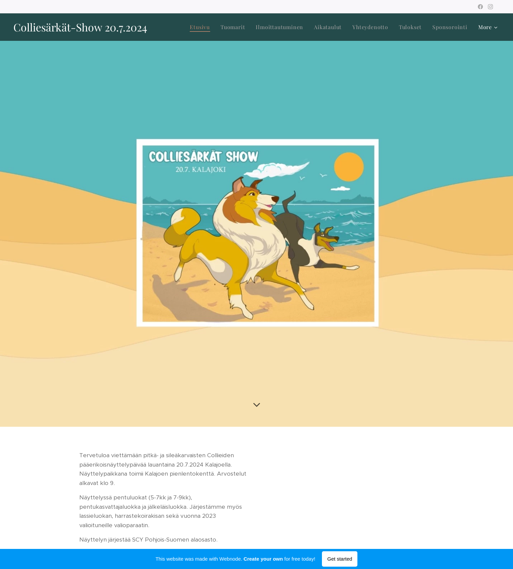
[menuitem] (201, 27)
